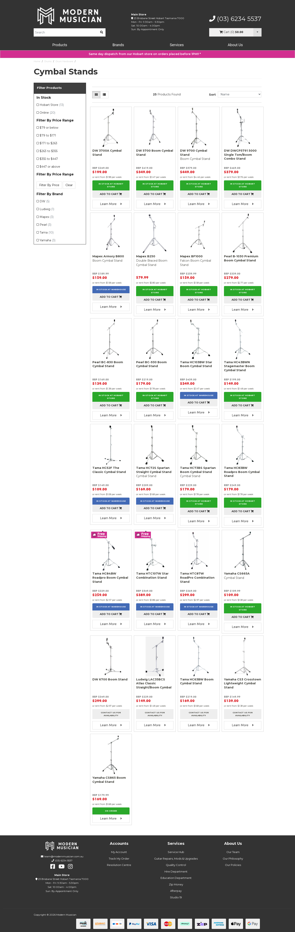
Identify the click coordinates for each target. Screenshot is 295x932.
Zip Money (176, 884)
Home (37, 61)
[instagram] (70, 866)
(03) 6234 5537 (235, 18)
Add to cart (111, 194)
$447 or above (50, 166)
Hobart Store (52, 105)
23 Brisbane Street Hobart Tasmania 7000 (159, 18)
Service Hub (176, 852)
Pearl (45, 225)
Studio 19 (176, 897)
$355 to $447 (49, 159)
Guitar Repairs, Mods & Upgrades (176, 858)
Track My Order (119, 858)
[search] (102, 32)
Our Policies (233, 865)
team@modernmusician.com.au (63, 856)
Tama (47, 232)
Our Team (233, 852)
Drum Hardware (64, 61)
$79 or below (49, 127)
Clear (69, 185)
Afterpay (176, 890)
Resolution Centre (119, 865)
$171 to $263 (48, 143)
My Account (119, 852)
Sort (212, 94)
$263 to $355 (48, 151)
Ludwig (47, 209)
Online (47, 112)
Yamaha (47, 240)
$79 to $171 (48, 135)
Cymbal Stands (85, 61)
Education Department (176, 877)
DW (44, 201)
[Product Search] (66, 32)
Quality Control (176, 865)
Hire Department (175, 871)
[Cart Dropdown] (257, 32)
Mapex (47, 217)
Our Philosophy (233, 858)
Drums (48, 61)
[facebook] (52, 866)
